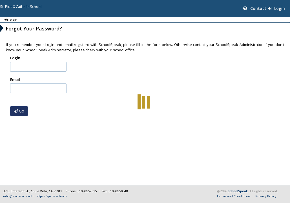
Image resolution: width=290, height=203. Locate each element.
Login (276, 8)
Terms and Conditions (233, 196)
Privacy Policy (265, 196)
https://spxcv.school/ (51, 196)
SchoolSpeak (238, 191)
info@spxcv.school (17, 196)
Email (15, 79)
